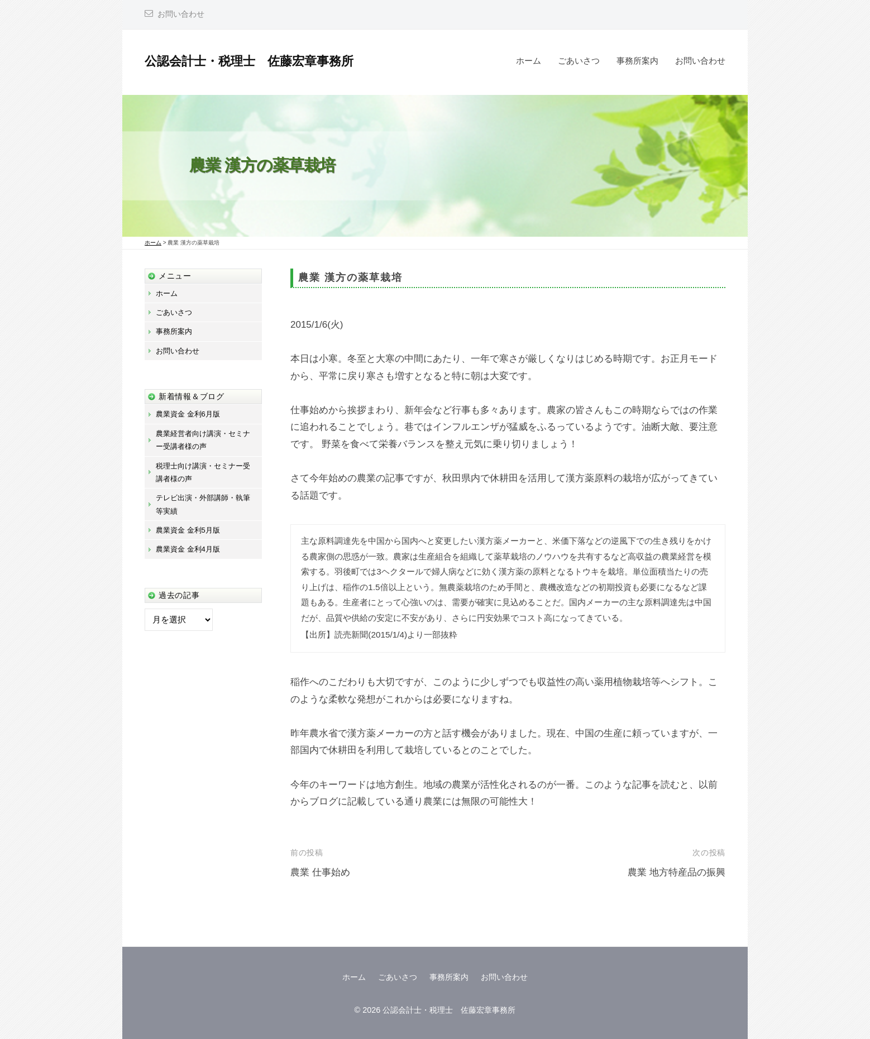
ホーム (528, 60)
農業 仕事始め (320, 872)
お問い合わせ (180, 14)
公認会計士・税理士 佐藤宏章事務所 (249, 61)
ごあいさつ (579, 60)
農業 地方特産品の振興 (676, 872)
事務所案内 (637, 60)
